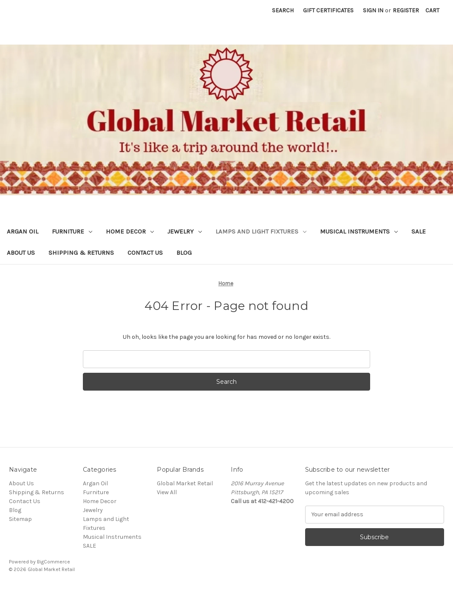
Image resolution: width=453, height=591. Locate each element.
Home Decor (130, 231)
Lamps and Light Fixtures (260, 231)
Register (406, 10)
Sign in (373, 10)
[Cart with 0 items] (432, 10)
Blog (184, 252)
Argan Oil (22, 231)
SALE (418, 231)
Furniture (72, 231)
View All (167, 492)
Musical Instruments (359, 231)
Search (283, 10)
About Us (21, 252)
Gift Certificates (328, 10)
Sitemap (20, 519)
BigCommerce (53, 562)
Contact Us (145, 252)
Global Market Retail (185, 483)
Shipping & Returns (81, 252)
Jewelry (184, 231)
